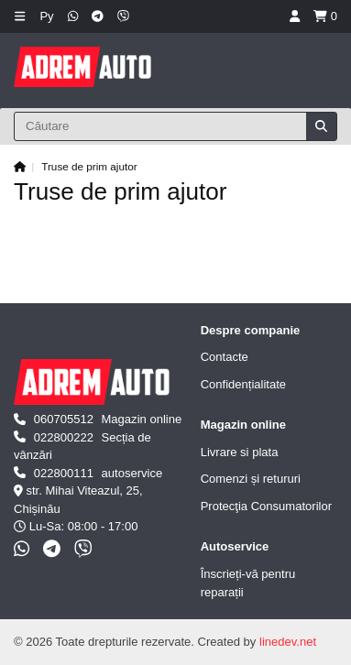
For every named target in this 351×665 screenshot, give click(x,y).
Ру (46, 16)
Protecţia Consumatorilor (266, 506)
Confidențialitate (243, 384)
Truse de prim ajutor (89, 166)
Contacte (224, 357)
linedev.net (287, 642)
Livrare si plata (240, 452)
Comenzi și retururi (251, 478)
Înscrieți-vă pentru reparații (248, 583)
